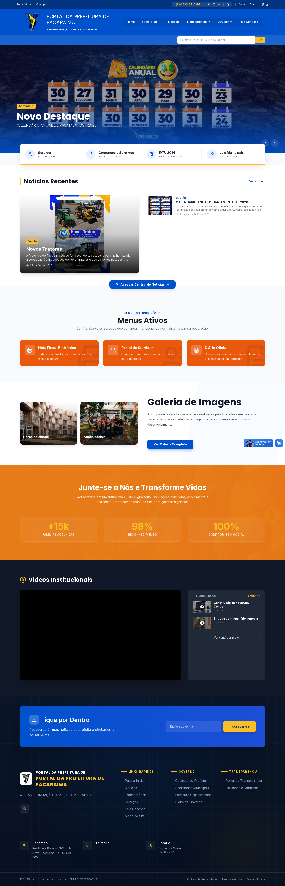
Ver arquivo (257, 181)
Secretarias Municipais (190, 788)
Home (131, 21)
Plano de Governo (187, 802)
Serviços (129, 802)
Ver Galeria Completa (170, 444)
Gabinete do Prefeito (188, 781)
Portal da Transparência (241, 781)
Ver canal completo (226, 637)
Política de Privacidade (202, 879)
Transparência (198, 21)
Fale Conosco (248, 21)
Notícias (174, 21)
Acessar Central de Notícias (142, 284)
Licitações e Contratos (240, 788)
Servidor (224, 21)
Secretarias (151, 21)
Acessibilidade (255, 879)
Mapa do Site (246, 4)
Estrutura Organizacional (191, 795)
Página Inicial (132, 781)
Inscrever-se (240, 726)
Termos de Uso (232, 879)
